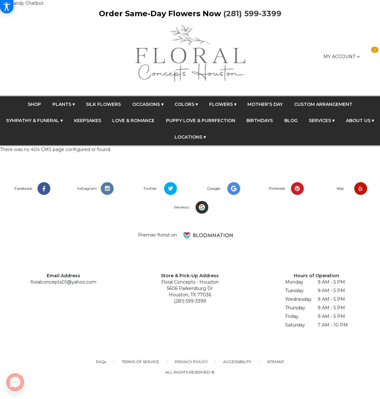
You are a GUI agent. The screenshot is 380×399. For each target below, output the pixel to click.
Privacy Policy (191, 361)
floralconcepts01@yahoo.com (63, 282)
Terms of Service (140, 361)
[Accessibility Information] (6, 6)
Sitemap (275, 361)
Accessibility (237, 361)
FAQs (101, 361)
